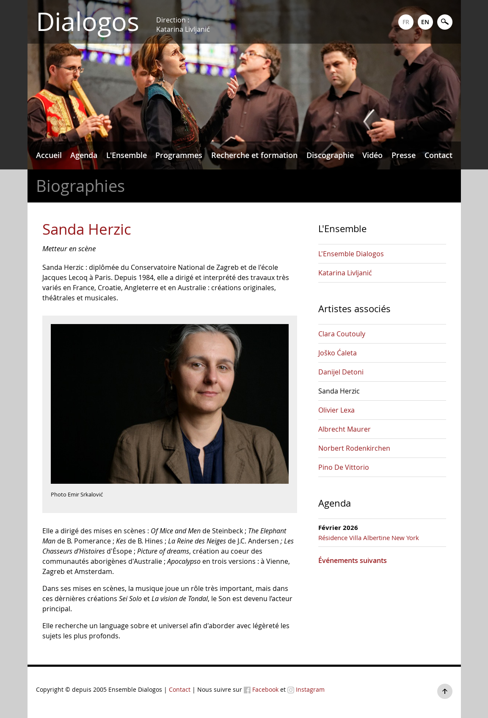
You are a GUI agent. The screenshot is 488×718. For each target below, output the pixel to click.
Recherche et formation (254, 155)
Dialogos (87, 21)
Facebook (261, 689)
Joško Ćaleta (337, 353)
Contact (438, 155)
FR (406, 22)
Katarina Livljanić (345, 272)
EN (425, 22)
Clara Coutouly (341, 333)
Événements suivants (352, 560)
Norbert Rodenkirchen (354, 448)
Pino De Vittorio (343, 467)
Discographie (330, 155)
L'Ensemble (126, 155)
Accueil (49, 155)
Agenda (83, 155)
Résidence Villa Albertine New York (368, 537)
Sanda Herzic (339, 391)
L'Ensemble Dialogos (351, 253)
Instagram (306, 689)
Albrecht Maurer (344, 429)
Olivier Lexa (336, 410)
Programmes (178, 155)
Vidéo (372, 155)
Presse (404, 155)
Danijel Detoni (341, 372)
